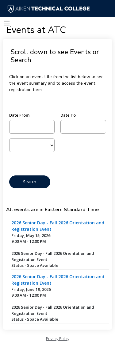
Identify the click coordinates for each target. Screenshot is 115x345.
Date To (68, 115)
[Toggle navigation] (6, 23)
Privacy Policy (57, 338)
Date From (19, 115)
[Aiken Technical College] (50, 9)
